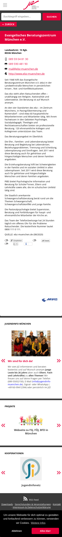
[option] (31, 360)
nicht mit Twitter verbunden (34, 241)
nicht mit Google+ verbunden (6, 244)
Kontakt (57, 504)
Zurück (9, 24)
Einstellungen (30, 244)
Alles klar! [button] (45, 531)
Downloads (7, 504)
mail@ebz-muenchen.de (23, 69)
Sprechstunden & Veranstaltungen (33, 504)
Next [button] (58, 361)
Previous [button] (3, 361)
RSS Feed (31, 499)
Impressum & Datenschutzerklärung (32, 507)
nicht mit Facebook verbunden (6, 241)
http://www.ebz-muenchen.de (27, 73)
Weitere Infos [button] (38, 523)
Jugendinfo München (18, 323)
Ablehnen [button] (17, 531)
